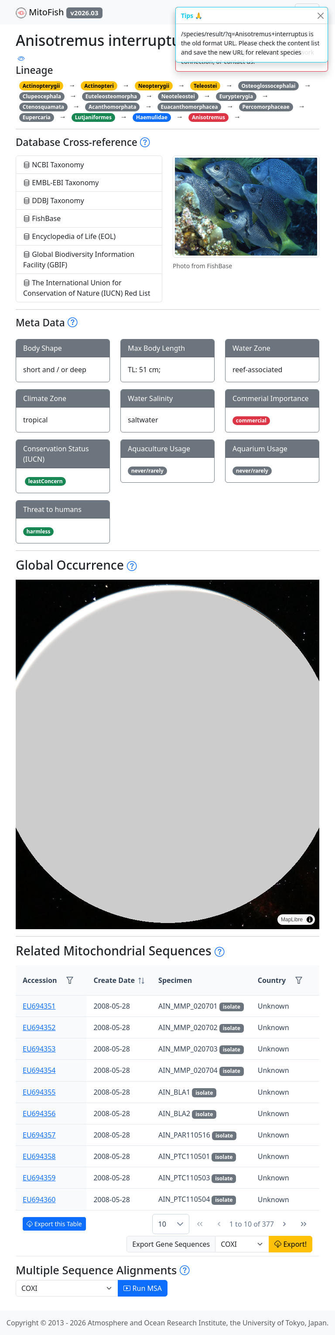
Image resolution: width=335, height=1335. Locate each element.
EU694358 (39, 1156)
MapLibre (292, 920)
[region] (167, 754)
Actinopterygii (41, 86)
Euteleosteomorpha (111, 96)
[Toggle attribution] (309, 919)
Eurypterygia (236, 96)
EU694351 (39, 1006)
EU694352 (39, 1027)
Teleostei (205, 86)
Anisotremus (208, 117)
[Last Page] (303, 1224)
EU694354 (39, 1070)
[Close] (320, 15)
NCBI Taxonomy (53, 164)
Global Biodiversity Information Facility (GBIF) (78, 259)
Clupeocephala (42, 96)
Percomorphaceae (265, 107)
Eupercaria (37, 117)
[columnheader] (118, 980)
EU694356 (39, 1113)
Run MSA (142, 1288)
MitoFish (59, 12)
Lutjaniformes (93, 117)
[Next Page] (284, 1224)
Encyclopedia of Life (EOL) (69, 236)
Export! (290, 1244)
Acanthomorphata (113, 107)
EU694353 (39, 1049)
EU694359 (39, 1178)
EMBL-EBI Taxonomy (61, 182)
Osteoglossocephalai (268, 86)
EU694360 (39, 1199)
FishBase (42, 218)
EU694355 (39, 1092)
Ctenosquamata (43, 107)
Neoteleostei (178, 96)
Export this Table (54, 1224)
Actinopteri (99, 86)
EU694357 (39, 1135)
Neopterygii (153, 86)
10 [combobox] (162, 1224)
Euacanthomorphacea (189, 107)
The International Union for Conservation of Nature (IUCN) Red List (86, 288)
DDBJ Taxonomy (53, 200)
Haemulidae (152, 117)
